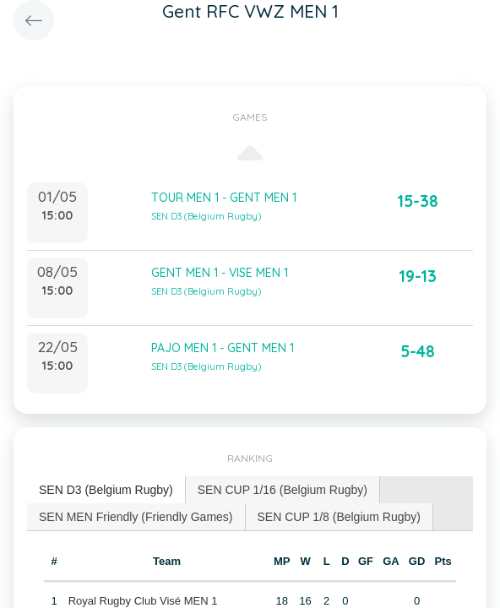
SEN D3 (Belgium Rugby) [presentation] (106, 490)
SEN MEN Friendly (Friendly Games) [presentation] (136, 517)
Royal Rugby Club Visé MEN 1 (143, 600)
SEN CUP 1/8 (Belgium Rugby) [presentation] (339, 517)
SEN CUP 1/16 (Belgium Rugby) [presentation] (282, 490)
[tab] (106, 490)
